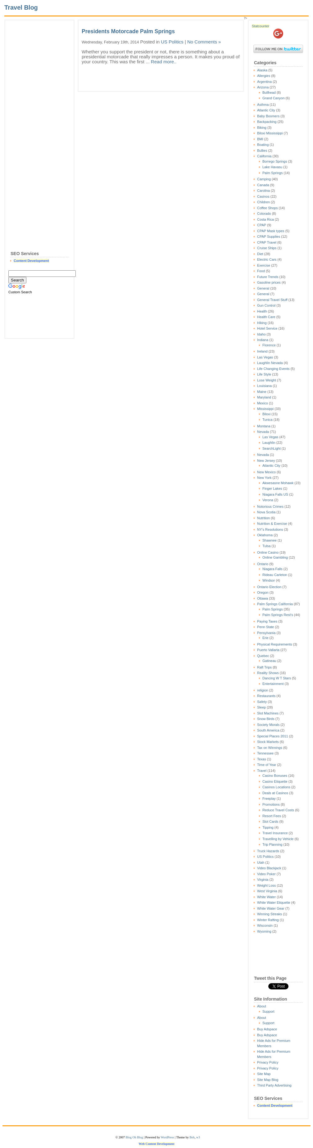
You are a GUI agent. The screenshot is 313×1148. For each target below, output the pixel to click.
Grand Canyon (273, 98)
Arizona (263, 87)
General (263, 288)
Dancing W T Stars (276, 678)
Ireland (262, 351)
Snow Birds (265, 719)
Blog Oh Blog (134, 1137)
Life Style (264, 374)
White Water (266, 897)
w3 (198, 1137)
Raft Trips (264, 667)
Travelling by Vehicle (277, 839)
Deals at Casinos (275, 793)
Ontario (262, 564)
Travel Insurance (275, 833)
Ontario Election (269, 587)
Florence (269, 345)
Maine (261, 392)
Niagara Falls (272, 569)
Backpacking (266, 122)
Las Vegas (265, 357)
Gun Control (266, 305)
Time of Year (266, 765)
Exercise (263, 265)
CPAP (261, 225)
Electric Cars (266, 259)
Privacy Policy (267, 1062)
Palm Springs (272, 173)
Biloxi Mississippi (270, 133)
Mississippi (265, 409)
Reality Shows (268, 673)
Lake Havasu (272, 167)
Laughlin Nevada (270, 363)
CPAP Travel (266, 242)
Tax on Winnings (269, 748)
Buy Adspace (267, 1029)
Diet (260, 254)
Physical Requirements (274, 644)
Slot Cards (270, 821)
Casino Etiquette (275, 781)
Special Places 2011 (272, 736)
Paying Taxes (267, 621)
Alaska (262, 70)
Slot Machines (268, 713)
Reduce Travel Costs (278, 810)
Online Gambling (275, 557)
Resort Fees (271, 816)
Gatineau (269, 661)
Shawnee (269, 540)
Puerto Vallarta (268, 650)
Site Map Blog (267, 1080)
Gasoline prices (269, 282)
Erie (265, 638)
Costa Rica (265, 219)
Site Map (263, 1074)
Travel (261, 770)
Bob (192, 1137)
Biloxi (266, 414)
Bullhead (269, 92)
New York (264, 477)
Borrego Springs (274, 161)
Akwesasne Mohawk (277, 483)
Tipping (268, 827)
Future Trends (267, 277)
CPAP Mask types (270, 231)
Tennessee (265, 753)
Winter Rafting (268, 920)
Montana (263, 426)
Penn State (265, 627)
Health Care (266, 317)
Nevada (263, 432)
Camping (264, 179)
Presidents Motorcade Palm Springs (128, 31)
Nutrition (263, 518)
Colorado (264, 213)
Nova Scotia (266, 512)
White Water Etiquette (273, 902)
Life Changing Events (273, 369)
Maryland (264, 397)
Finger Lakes (272, 488)
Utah (260, 862)
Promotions (271, 804)
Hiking (262, 323)
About (261, 1006)
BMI (260, 139)
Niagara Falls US (275, 494)
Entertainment (273, 684)
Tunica (267, 419)
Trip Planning (272, 844)
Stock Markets (268, 742)
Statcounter (260, 26)
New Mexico (266, 472)
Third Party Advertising (274, 1085)
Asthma (263, 104)
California (264, 156)
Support (268, 1011)
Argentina (264, 81)
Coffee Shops (267, 208)
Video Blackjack (269, 868)
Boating (263, 144)
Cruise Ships (266, 248)
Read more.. (164, 61)
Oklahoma (265, 535)
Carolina (263, 190)
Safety (262, 702)
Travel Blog (21, 7)
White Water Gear (270, 908)
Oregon (263, 592)
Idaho (261, 334)
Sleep (261, 707)
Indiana (262, 340)
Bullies (262, 150)
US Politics (265, 856)
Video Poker (266, 874)
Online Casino (268, 552)
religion (262, 690)
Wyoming (264, 931)
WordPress (167, 1137)
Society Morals (268, 725)
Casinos (263, 196)
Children (263, 202)
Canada (263, 185)
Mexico (262, 403)
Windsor (268, 580)
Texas (261, 759)
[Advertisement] (39, 117)
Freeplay (269, 798)
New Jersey (266, 460)
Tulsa (266, 546)
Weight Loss (266, 885)
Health (262, 311)
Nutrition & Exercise (272, 523)
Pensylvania (266, 633)
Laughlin (268, 442)
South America (268, 730)
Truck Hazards (268, 851)
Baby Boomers (268, 116)
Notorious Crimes (270, 506)
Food (261, 271)
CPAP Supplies (268, 236)
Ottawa (262, 598)
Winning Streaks (269, 914)
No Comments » (204, 41)
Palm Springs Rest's (277, 615)
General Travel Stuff (272, 300)
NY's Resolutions (270, 529)
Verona (267, 500)
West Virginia (267, 891)
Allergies (263, 76)
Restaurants (266, 696)
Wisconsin (265, 925)
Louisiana (264, 386)
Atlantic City (266, 110)
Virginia (263, 879)
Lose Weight (266, 380)
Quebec (263, 656)
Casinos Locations (276, 787)
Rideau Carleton (274, 575)
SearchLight (271, 448)
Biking (261, 127)
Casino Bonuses (274, 775)
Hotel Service (267, 328)
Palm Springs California (275, 604)
